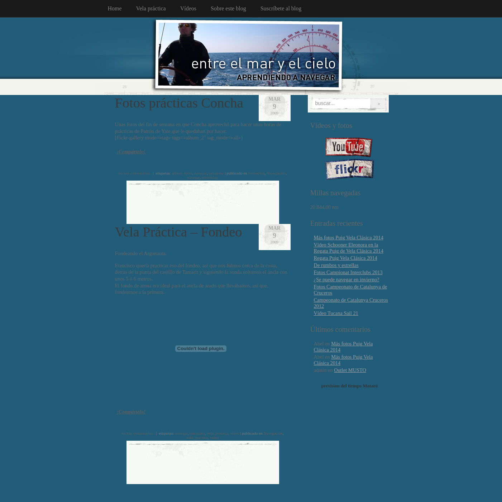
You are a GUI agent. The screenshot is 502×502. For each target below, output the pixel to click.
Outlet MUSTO (350, 370)
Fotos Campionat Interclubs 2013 (348, 272)
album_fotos (182, 173)
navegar (200, 173)
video (234, 433)
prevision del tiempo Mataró (349, 385)
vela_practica (217, 433)
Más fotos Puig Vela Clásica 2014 (348, 237)
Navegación (276, 173)
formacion (256, 173)
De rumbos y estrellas (336, 265)
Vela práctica (151, 8)
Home (115, 8)
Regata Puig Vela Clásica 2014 (345, 258)
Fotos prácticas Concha (179, 102)
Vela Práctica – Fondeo (178, 231)
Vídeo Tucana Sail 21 (336, 313)
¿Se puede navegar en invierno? (346, 279)
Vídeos (188, 8)
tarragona (216, 173)
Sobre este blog (228, 8)
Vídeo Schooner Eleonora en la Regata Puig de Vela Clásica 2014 (348, 248)
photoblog (210, 177)
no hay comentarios (134, 173)
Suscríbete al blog (281, 8)
